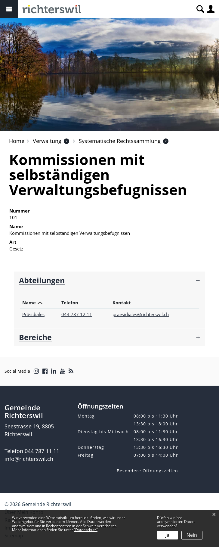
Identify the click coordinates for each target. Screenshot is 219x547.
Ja (167, 535)
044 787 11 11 (42, 451)
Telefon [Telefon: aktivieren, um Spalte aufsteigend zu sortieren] (69, 303)
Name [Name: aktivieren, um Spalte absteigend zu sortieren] (29, 303)
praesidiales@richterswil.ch (141, 314)
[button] (47, 141)
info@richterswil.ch (29, 458)
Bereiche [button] (35, 337)
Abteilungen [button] (42, 280)
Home (16, 141)
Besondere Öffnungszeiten (147, 471)
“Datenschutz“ (85, 529)
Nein (192, 535)
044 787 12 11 (76, 314)
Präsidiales (33, 314)
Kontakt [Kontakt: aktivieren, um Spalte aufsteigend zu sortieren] (122, 303)
